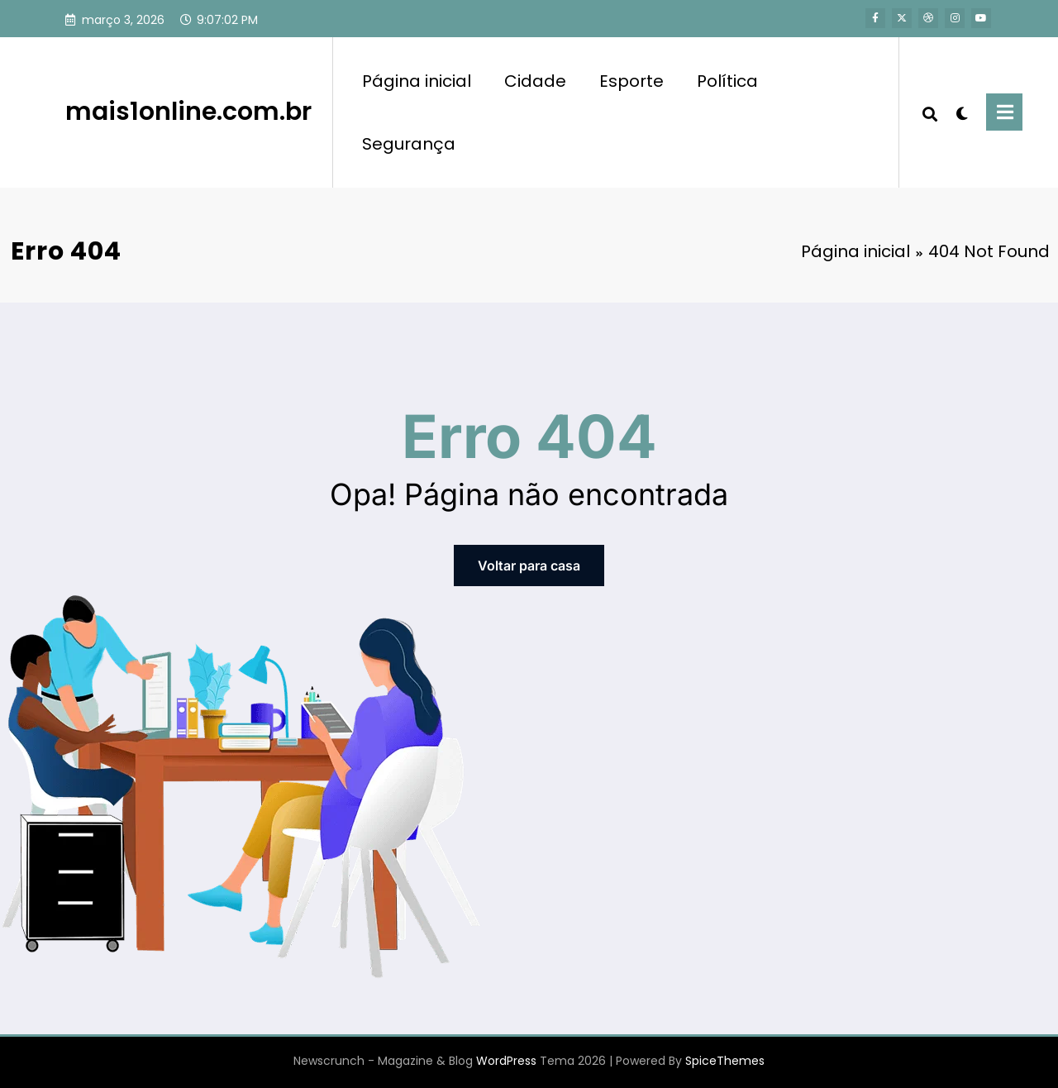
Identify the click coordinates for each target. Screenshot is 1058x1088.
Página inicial (416, 81)
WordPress (506, 1060)
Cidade (535, 81)
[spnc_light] (962, 112)
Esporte (631, 81)
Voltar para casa (529, 565)
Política (727, 81)
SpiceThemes (725, 1060)
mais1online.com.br (188, 111)
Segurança (408, 143)
